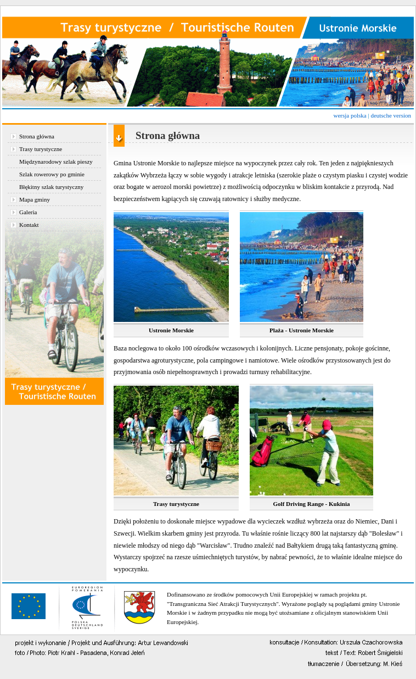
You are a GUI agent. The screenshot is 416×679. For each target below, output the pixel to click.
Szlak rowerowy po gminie (52, 174)
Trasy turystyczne (40, 149)
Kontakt (28, 224)
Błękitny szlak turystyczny (51, 186)
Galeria (28, 212)
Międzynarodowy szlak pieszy (56, 161)
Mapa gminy (34, 199)
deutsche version (390, 115)
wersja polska (349, 115)
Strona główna (36, 136)
